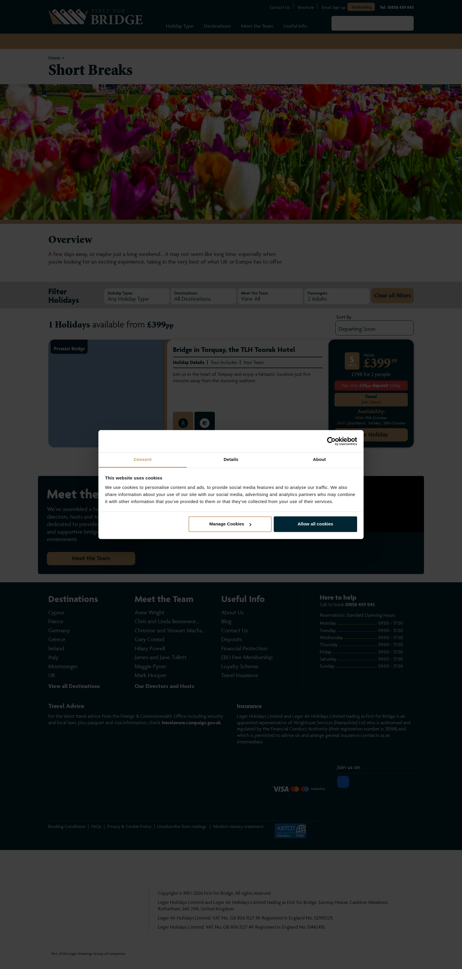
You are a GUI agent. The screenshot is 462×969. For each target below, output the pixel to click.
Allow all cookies (315, 524)
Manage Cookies (230, 524)
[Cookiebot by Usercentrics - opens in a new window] (331, 441)
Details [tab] (231, 459)
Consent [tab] (143, 459)
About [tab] (319, 459)
